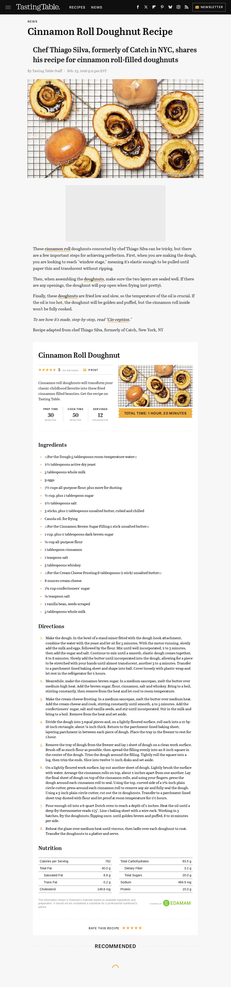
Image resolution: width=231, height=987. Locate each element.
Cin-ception (118, 319)
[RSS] (186, 8)
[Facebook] (138, 8)
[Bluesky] (170, 8)
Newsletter (209, 7)
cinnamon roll (57, 249)
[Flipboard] (154, 8)
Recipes (77, 7)
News (96, 7)
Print (90, 370)
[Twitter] (146, 8)
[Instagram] (178, 8)
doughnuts (94, 279)
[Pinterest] (162, 8)
